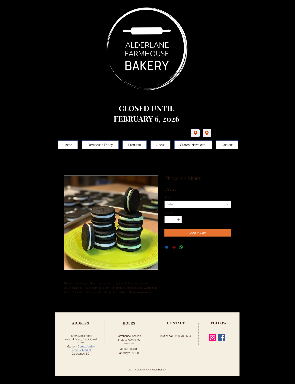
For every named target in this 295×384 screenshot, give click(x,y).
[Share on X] (188, 247)
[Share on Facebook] (167, 247)
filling (168, 197)
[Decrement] (167, 219)
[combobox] (197, 204)
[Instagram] (212, 337)
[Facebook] (221, 337)
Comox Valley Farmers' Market (83, 348)
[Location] (195, 133)
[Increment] (178, 219)
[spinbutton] (173, 219)
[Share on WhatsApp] (181, 247)
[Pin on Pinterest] (174, 247)
